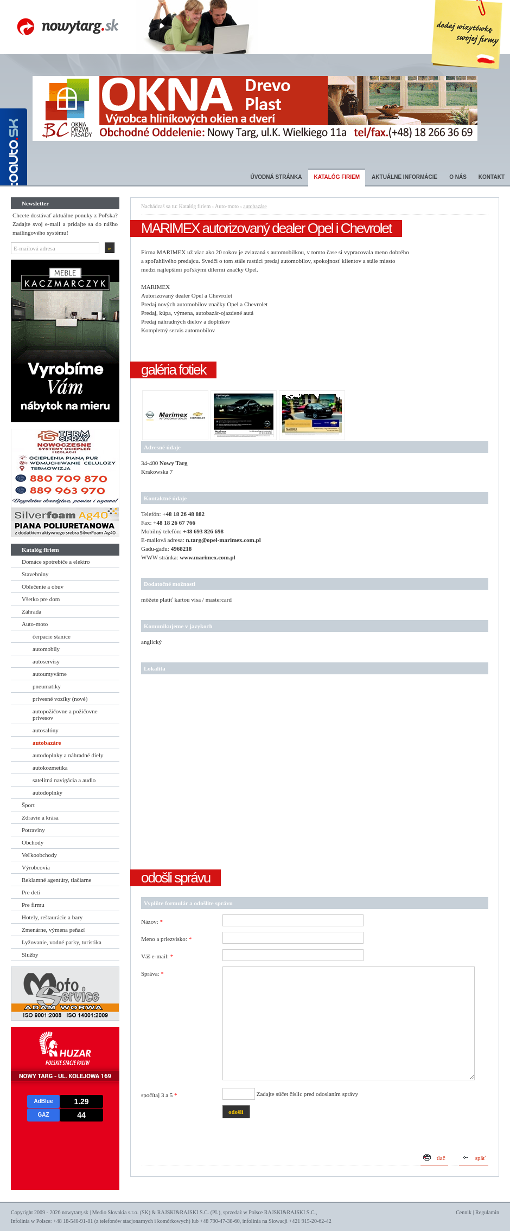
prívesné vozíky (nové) (60, 698)
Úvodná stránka (276, 177)
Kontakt (492, 177)
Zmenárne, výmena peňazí (53, 929)
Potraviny (33, 830)
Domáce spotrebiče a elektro (56, 561)
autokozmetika (50, 767)
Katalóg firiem (337, 177)
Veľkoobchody (39, 855)
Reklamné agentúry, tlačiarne (56, 879)
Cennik (463, 1212)
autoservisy (46, 661)
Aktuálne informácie (404, 177)
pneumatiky (47, 686)
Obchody (32, 842)
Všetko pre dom (41, 599)
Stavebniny (35, 574)
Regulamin (487, 1212)
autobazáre (47, 742)
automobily (46, 649)
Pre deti (31, 892)
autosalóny (46, 730)
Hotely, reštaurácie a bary (52, 917)
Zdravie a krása (40, 817)
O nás (458, 177)
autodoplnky (47, 792)
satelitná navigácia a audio (64, 780)
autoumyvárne (50, 674)
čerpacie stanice (52, 636)
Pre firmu (33, 904)
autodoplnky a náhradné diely (68, 755)
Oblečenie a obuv (42, 586)
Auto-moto (35, 624)
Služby (30, 954)
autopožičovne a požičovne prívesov (65, 714)
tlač (441, 1158)
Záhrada (31, 611)
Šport (28, 805)
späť (480, 1158)
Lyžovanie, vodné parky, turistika (61, 942)
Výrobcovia (36, 867)
